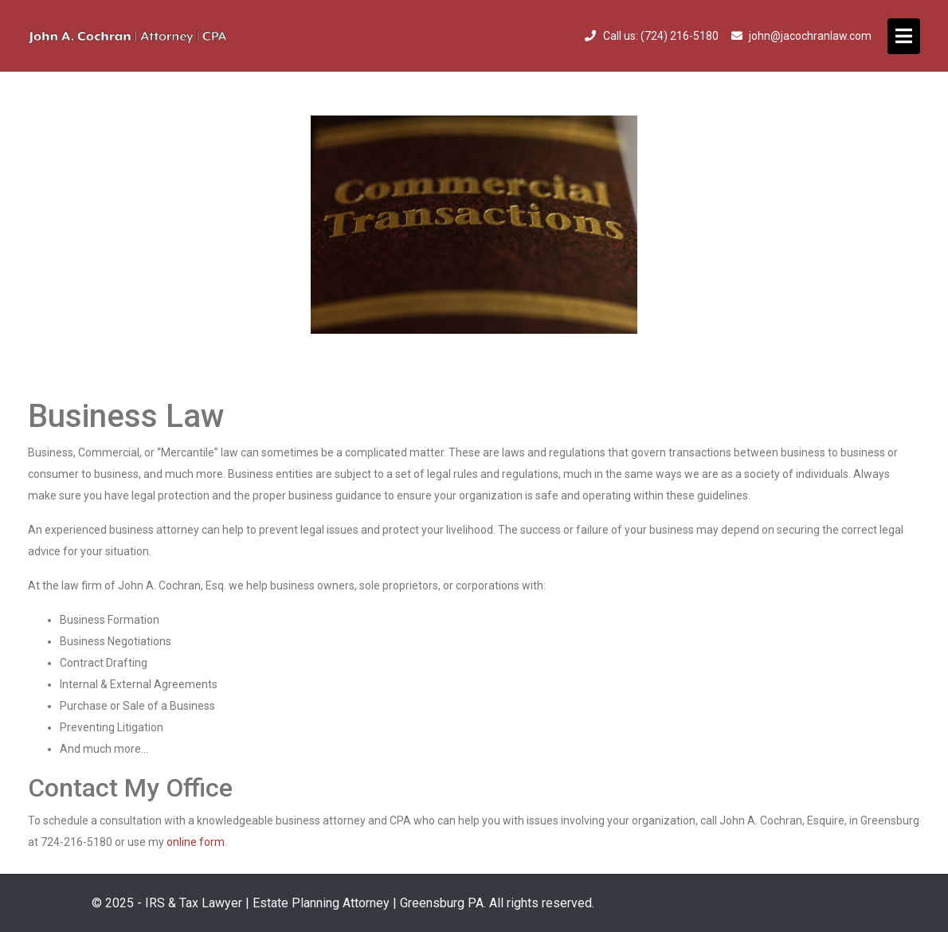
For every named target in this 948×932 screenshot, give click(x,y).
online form (195, 842)
